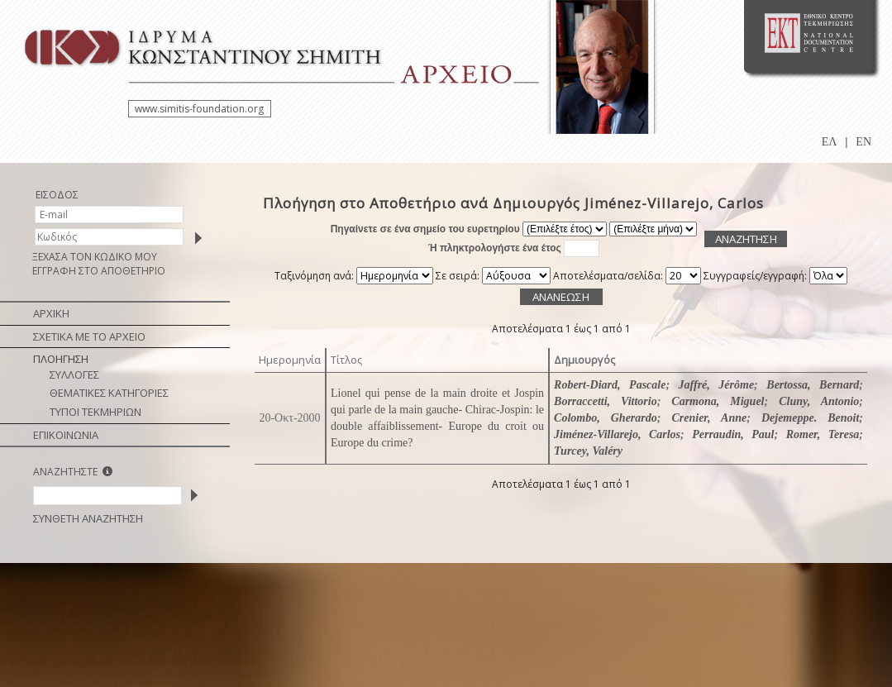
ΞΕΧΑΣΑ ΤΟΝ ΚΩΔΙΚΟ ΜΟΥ (94, 257)
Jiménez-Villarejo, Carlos (617, 434)
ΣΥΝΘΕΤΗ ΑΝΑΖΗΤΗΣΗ (88, 518)
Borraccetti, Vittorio (605, 401)
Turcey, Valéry (588, 451)
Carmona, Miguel (717, 401)
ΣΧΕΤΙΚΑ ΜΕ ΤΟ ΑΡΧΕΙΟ (89, 336)
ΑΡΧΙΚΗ (51, 313)
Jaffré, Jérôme (717, 385)
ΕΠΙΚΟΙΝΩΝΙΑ (65, 434)
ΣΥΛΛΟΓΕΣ (74, 374)
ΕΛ (829, 142)
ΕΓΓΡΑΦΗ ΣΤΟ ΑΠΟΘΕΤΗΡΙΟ (98, 271)
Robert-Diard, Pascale (609, 385)
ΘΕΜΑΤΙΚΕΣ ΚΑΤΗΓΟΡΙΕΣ (109, 392)
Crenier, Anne (709, 418)
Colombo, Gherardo (605, 418)
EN (863, 142)
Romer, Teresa (823, 434)
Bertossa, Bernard (812, 385)
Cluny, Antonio (819, 401)
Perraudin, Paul (733, 434)
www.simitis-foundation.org (199, 109)
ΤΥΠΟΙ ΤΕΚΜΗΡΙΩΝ (95, 411)
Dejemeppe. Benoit (810, 418)
